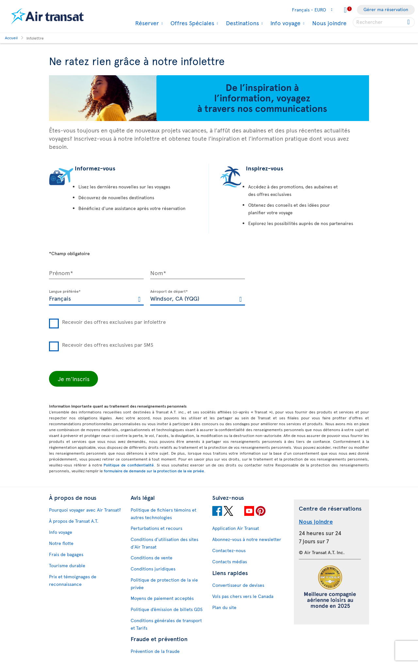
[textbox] (96, 298)
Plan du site (224, 607)
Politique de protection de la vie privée (164, 583)
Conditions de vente (151, 557)
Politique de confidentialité (129, 464)
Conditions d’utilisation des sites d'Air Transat (164, 543)
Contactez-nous (229, 550)
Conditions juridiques (153, 569)
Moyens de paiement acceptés (162, 598)
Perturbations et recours (156, 528)
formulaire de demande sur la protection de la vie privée (154, 470)
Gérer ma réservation (385, 9)
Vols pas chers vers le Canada (242, 596)
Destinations (242, 22)
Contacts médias (229, 561)
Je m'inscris (73, 379)
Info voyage (284, 22)
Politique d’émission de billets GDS (166, 609)
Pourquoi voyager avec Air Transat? (85, 510)
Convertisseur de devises (238, 585)
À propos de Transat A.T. (73, 521)
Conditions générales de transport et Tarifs (166, 624)
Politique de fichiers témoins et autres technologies (163, 513)
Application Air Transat (235, 528)
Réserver (146, 22)
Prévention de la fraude (155, 651)
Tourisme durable (67, 565)
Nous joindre (329, 23)
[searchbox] (384, 22)
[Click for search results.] (409, 22)
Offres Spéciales (191, 22)
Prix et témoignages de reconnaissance (72, 580)
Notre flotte (61, 543)
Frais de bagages (66, 554)
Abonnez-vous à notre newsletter (246, 539)
